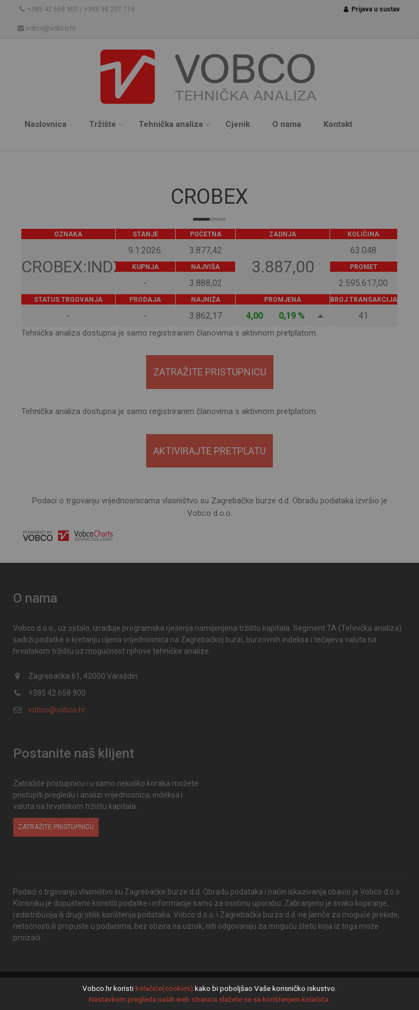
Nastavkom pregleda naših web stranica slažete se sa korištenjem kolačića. (209, 999)
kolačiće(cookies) (164, 988)
